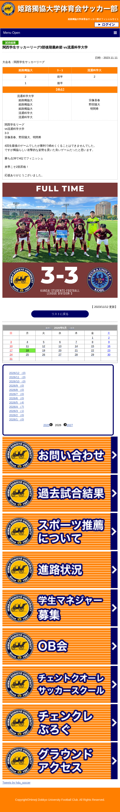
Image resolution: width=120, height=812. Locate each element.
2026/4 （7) (16, 406)
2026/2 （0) (16, 415)
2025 (46, 425)
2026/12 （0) (17, 373)
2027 (70, 425)
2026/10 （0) (17, 381)
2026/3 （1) (16, 411)
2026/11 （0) (17, 377)
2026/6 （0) (16, 398)
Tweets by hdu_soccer (16, 782)
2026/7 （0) (16, 394)
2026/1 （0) (16, 419)
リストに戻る (60, 313)
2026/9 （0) (16, 385)
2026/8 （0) (16, 390)
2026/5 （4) (16, 402)
